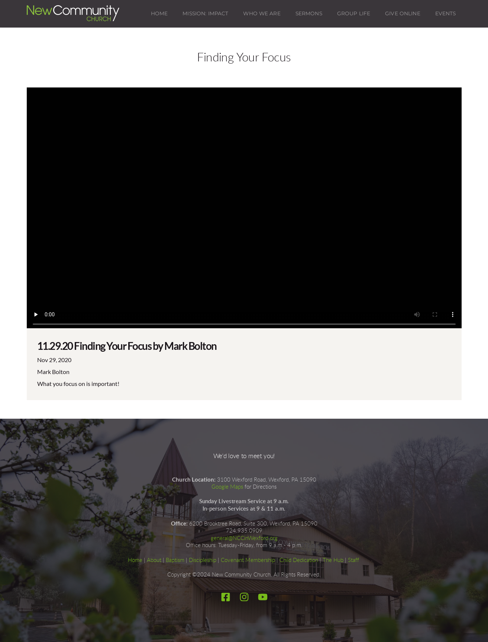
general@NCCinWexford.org (244, 538)
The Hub (333, 560)
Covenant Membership (248, 560)
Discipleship (202, 560)
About (154, 560)
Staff (353, 560)
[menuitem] (159, 13)
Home (135, 560)
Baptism (175, 560)
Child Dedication (298, 560)
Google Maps (227, 487)
